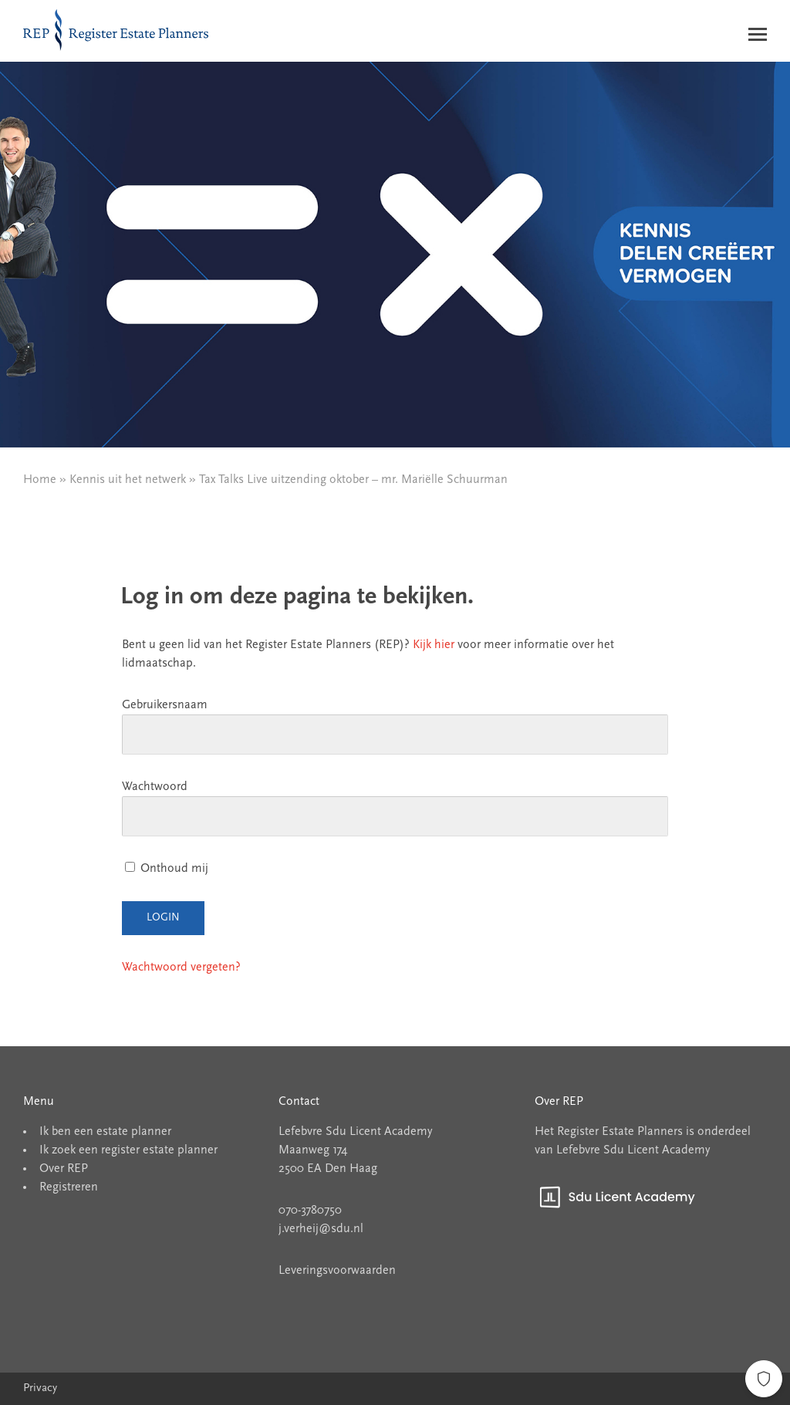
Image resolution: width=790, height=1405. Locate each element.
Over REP (63, 1169)
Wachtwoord (154, 787)
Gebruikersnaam (165, 705)
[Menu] (757, 37)
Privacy (40, 1388)
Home (39, 480)
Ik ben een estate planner (105, 1132)
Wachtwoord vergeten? (181, 967)
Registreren (68, 1187)
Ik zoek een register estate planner (128, 1150)
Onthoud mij (166, 869)
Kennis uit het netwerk (127, 480)
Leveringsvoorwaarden (337, 1271)
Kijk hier (433, 645)
